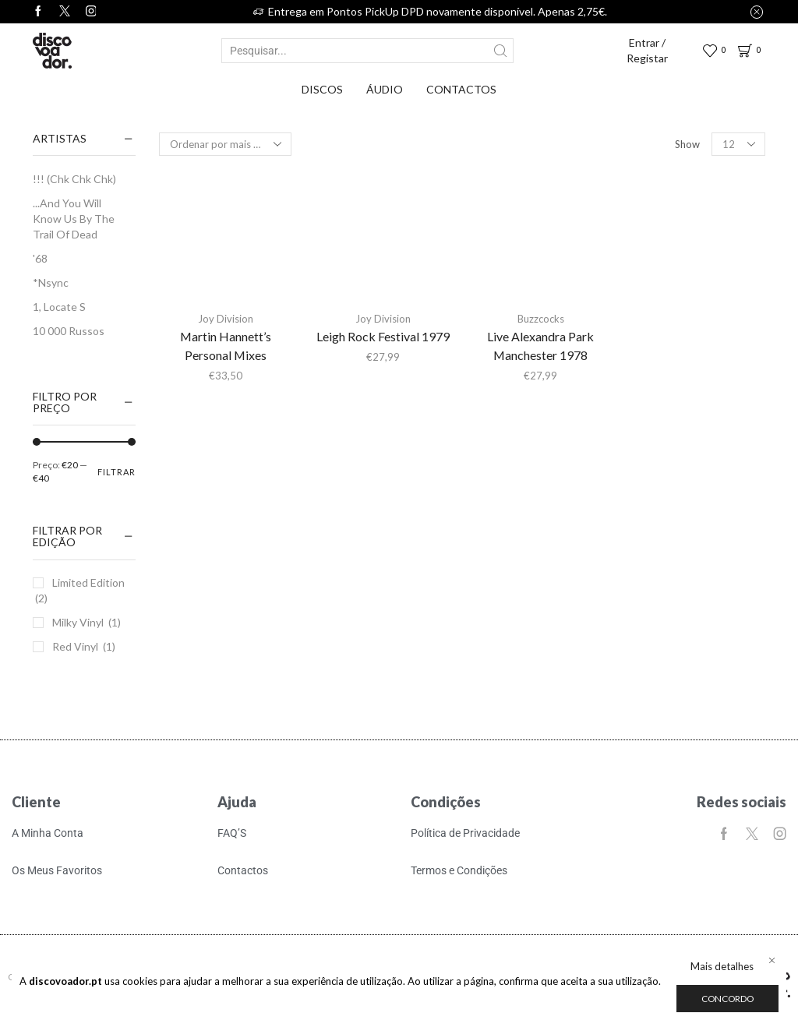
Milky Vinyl (78, 622)
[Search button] (501, 50)
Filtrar (116, 472)
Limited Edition (88, 582)
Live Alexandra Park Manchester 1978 (540, 345)
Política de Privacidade (465, 833)
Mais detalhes (722, 966)
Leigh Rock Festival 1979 (383, 336)
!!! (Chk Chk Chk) (74, 178)
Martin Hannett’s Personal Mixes (225, 345)
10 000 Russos (68, 330)
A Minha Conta (47, 833)
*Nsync (51, 282)
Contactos (461, 89)
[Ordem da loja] (225, 144)
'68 (40, 258)
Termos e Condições (459, 870)
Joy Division (225, 318)
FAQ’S (231, 833)
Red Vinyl (75, 646)
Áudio (384, 89)
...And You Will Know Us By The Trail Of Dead (74, 218)
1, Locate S (59, 306)
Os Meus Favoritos (57, 870)
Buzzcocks (540, 318)
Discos (322, 89)
